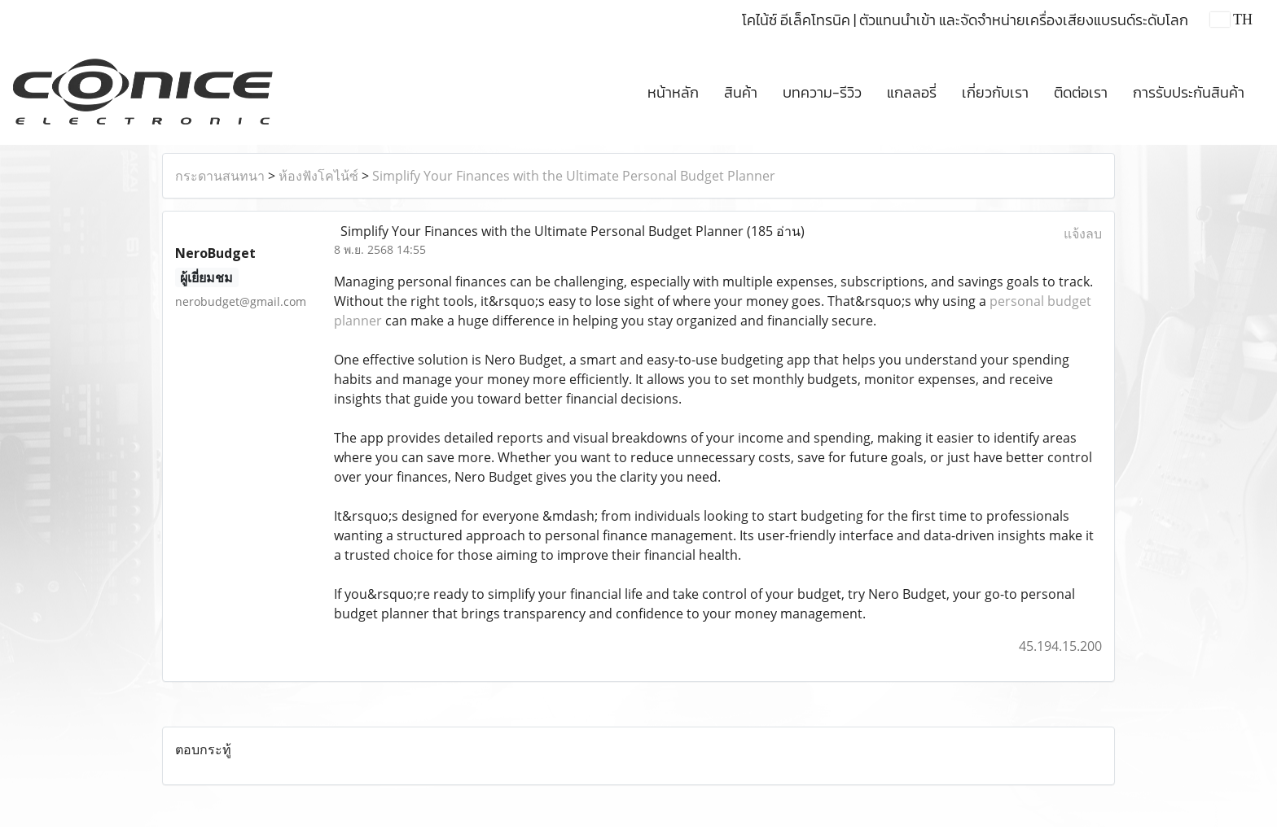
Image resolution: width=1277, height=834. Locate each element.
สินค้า (740, 92)
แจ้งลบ (1083, 233)
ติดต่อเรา (1081, 92)
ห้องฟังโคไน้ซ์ (318, 176)
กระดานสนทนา (220, 176)
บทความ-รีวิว (822, 92)
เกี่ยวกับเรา (995, 92)
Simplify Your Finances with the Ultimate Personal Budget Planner (573, 176)
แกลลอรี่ (912, 92)
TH (1231, 19)
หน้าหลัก (673, 92)
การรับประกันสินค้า (1188, 92)
